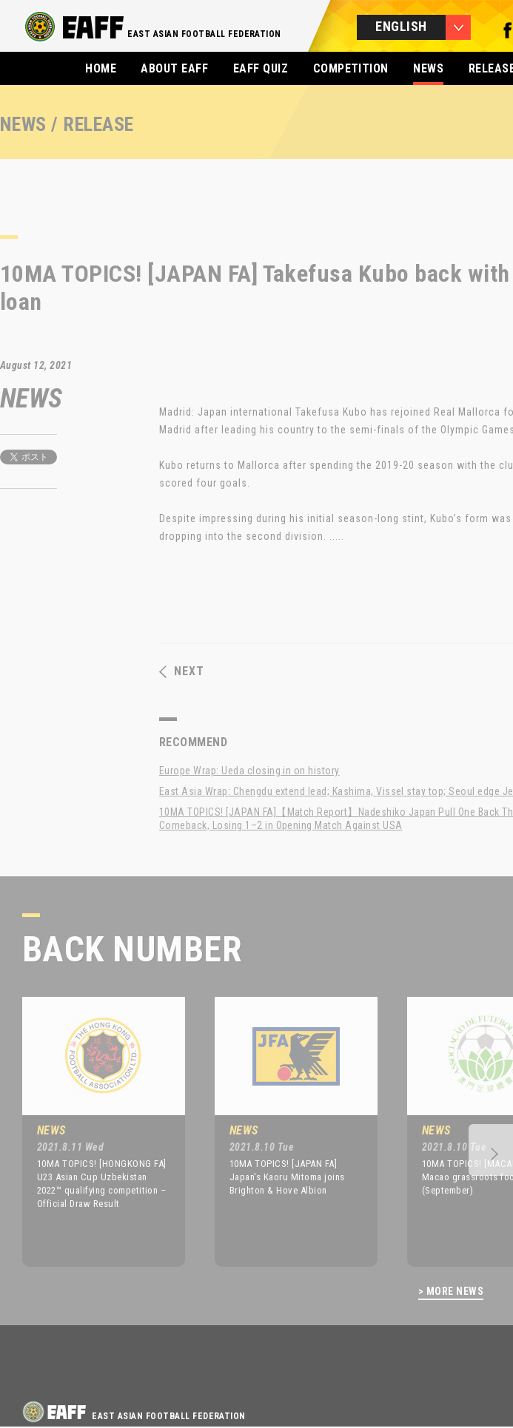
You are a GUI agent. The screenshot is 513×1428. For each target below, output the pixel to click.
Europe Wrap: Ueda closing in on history (249, 770)
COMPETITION (351, 68)
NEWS (428, 68)
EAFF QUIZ (260, 68)
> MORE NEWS (450, 1291)
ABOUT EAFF (174, 68)
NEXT (181, 671)
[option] (92, 1131)
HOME (100, 68)
